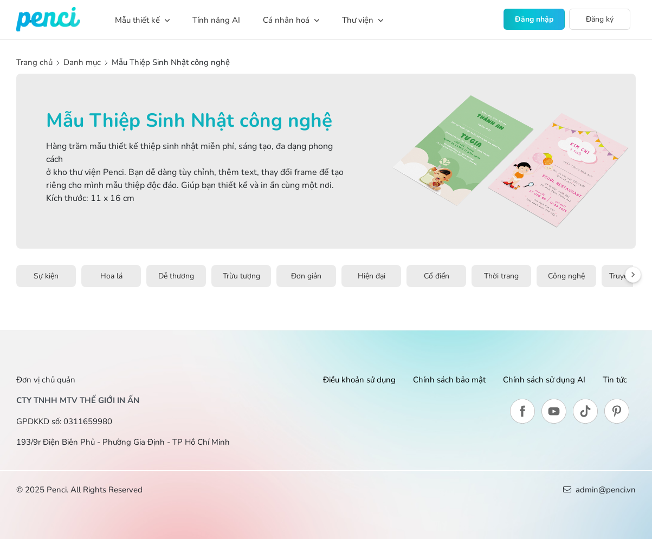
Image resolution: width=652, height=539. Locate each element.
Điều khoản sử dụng (359, 379)
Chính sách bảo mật (449, 379)
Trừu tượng (241, 276)
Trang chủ (35, 62)
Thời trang (501, 276)
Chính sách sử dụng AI (544, 379)
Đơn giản (306, 276)
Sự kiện (46, 276)
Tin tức (615, 379)
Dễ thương (176, 276)
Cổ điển (436, 276)
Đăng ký (600, 19)
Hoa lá (111, 276)
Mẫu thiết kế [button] (142, 20)
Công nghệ (566, 276)
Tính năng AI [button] (216, 20)
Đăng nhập (534, 19)
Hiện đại (371, 276)
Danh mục (82, 62)
